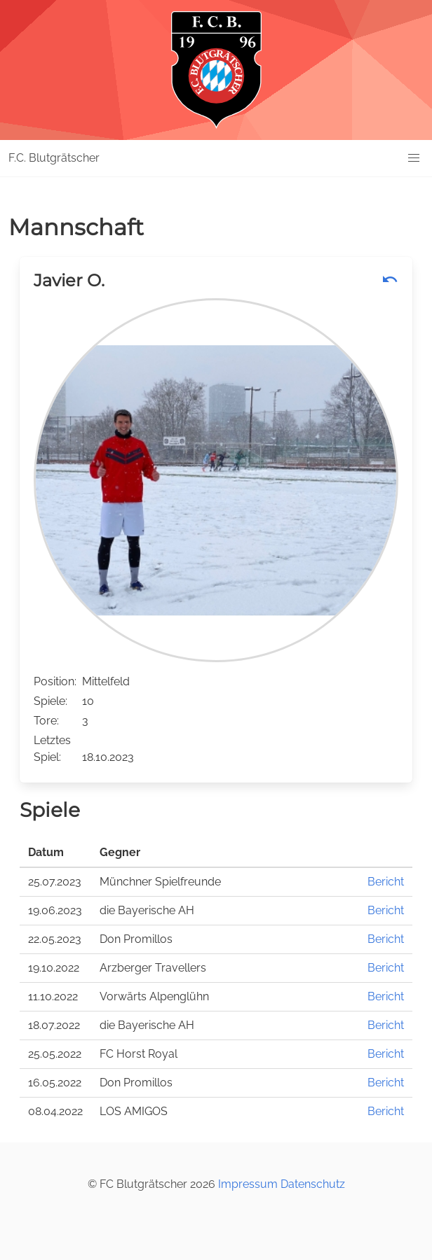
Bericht (385, 881)
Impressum (248, 1184)
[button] (414, 158)
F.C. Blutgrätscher (54, 157)
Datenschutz (313, 1184)
